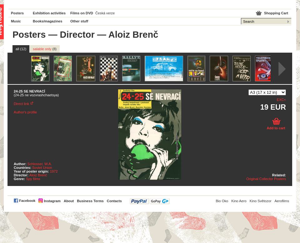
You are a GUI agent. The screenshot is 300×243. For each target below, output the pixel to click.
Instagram (52, 201)
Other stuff (79, 21)
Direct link (21, 104)
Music (16, 21)
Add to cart (276, 128)
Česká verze (105, 13)
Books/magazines (47, 21)
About (69, 201)
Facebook (27, 200)
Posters (17, 13)
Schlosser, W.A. (40, 164)
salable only (45, 49)
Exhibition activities (49, 13)
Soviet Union (42, 167)
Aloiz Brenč (38, 175)
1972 (54, 171)
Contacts (114, 201)
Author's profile (25, 112)
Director (77, 35)
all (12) (21, 49)
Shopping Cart (276, 13)
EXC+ (281, 100)
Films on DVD (81, 13)
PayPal (149, 201)
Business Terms (90, 201)
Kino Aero (239, 201)
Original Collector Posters (266, 179)
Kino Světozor (261, 201)
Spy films (33, 179)
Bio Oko (222, 201)
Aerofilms (281, 201)
